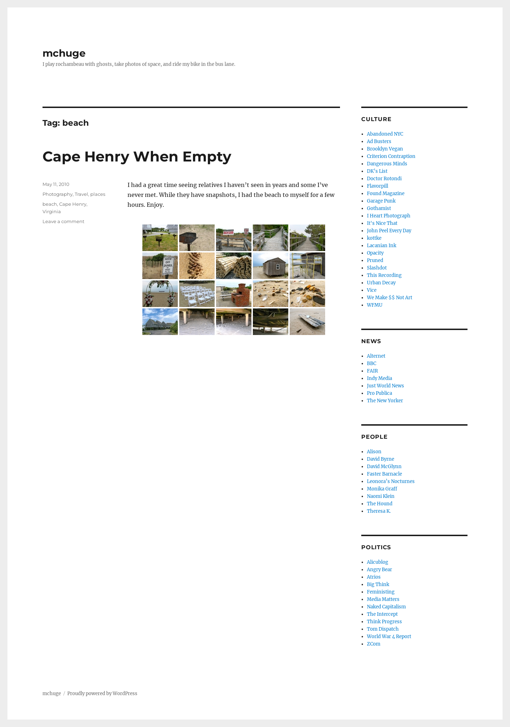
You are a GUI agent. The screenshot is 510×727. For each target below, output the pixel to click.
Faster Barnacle (384, 474)
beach (49, 204)
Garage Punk (381, 201)
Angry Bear (379, 570)
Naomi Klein (381, 496)
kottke (374, 238)
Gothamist (379, 208)
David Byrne (380, 459)
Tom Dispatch (383, 629)
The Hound (379, 504)
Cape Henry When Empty (136, 156)
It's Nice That (382, 223)
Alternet (376, 356)
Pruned (375, 260)
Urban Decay (381, 283)
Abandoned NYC (385, 134)
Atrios (374, 577)
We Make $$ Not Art (389, 298)
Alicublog (377, 562)
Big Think (378, 584)
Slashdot (377, 268)
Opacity (375, 253)
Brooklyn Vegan (385, 149)
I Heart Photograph (388, 216)
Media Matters (383, 599)
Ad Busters (379, 141)
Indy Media (379, 378)
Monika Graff (382, 489)
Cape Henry (72, 204)
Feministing (381, 592)
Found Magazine (385, 194)
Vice (371, 290)
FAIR (372, 371)
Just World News (385, 386)
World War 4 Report (389, 637)
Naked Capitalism (386, 607)
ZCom (373, 644)
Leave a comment (63, 221)
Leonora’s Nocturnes (391, 481)
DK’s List (377, 171)
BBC (371, 363)
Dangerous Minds (387, 164)
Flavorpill (377, 186)
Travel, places (90, 194)
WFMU (374, 305)
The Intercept (382, 614)
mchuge (64, 53)
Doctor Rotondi (384, 179)
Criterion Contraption (391, 156)
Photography (57, 194)
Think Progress (384, 622)
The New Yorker (385, 401)
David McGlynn (384, 467)
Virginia (51, 211)
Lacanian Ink (381, 246)
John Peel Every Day (389, 231)
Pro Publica (379, 393)
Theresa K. (379, 511)
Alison (374, 452)
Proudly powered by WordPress (102, 694)
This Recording (384, 275)
